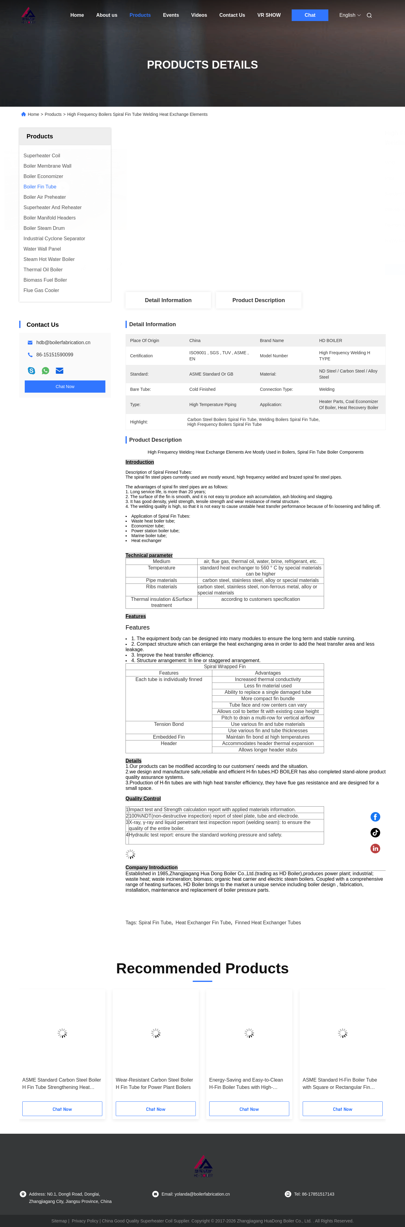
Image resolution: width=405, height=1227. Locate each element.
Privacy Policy (85, 1220)
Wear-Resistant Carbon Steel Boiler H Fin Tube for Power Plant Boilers (154, 1083)
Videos (199, 15)
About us (106, 15)
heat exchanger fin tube (203, 922)
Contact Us (232, 15)
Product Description (258, 300)
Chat (310, 15)
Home (77, 15)
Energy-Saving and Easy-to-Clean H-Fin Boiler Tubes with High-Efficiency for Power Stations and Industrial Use (246, 1084)
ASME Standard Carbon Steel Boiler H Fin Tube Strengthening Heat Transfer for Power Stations (61, 1084)
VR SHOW (269, 15)
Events (171, 15)
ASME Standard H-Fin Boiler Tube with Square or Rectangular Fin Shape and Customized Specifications (340, 1084)
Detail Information (168, 300)
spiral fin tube (155, 922)
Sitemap (59, 1220)
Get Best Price (290, 269)
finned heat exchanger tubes (268, 922)
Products (140, 15)
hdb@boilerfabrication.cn (63, 342)
